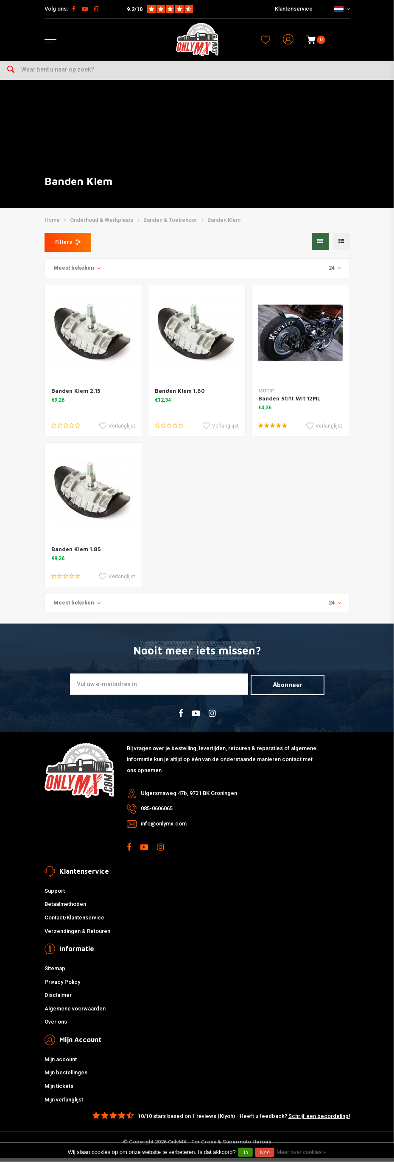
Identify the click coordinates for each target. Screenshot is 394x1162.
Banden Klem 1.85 (76, 553)
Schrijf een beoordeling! (319, 1120)
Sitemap (55, 972)
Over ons (56, 1025)
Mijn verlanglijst (64, 1103)
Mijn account (61, 1063)
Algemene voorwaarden (75, 1012)
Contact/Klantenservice (74, 921)
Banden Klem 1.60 (179, 395)
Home (52, 224)
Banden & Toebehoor (170, 224)
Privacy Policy (62, 985)
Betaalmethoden (65, 908)
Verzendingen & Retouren (77, 934)
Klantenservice (294, 9)
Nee (265, 1152)
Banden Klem (223, 224)
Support (55, 894)
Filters (68, 246)
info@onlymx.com (164, 827)
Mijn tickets (59, 1089)
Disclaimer (58, 999)
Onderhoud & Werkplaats (101, 224)
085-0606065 (157, 812)
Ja (246, 1152)
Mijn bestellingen (66, 1076)
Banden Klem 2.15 (75, 395)
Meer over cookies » (301, 1152)
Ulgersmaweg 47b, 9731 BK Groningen (189, 797)
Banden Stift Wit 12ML (289, 402)
